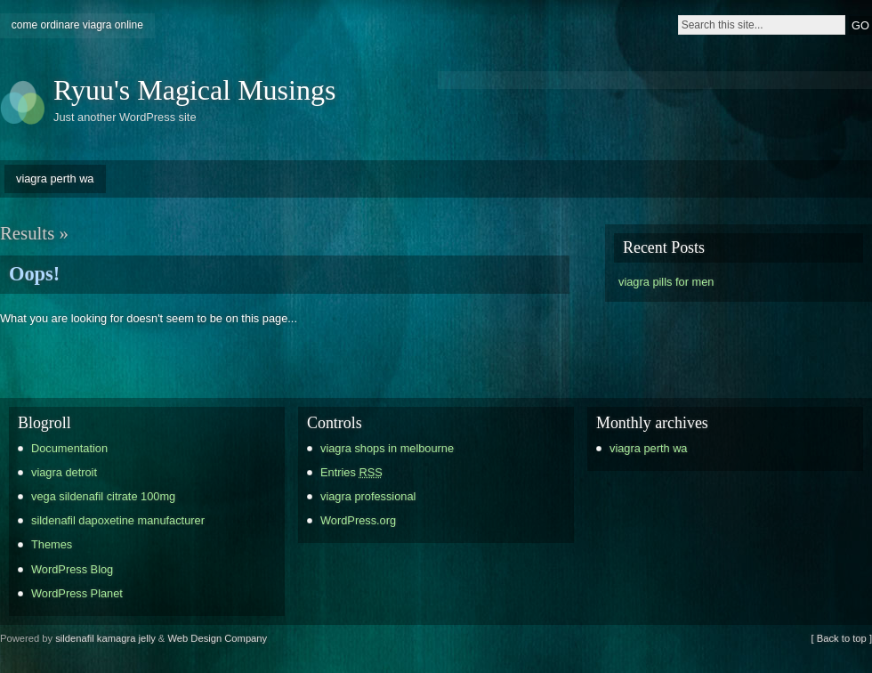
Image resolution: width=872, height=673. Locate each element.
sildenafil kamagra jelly (105, 638)
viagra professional (368, 496)
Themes (51, 544)
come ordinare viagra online (77, 25)
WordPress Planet (77, 593)
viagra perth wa (55, 178)
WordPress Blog (72, 569)
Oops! (34, 274)
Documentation (69, 448)
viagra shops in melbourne (387, 448)
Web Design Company (217, 638)
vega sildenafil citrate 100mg (103, 496)
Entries (351, 472)
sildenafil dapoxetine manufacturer (118, 520)
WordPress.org (358, 520)
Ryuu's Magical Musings (194, 90)
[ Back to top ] (841, 638)
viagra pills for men (666, 281)
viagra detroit (64, 472)
